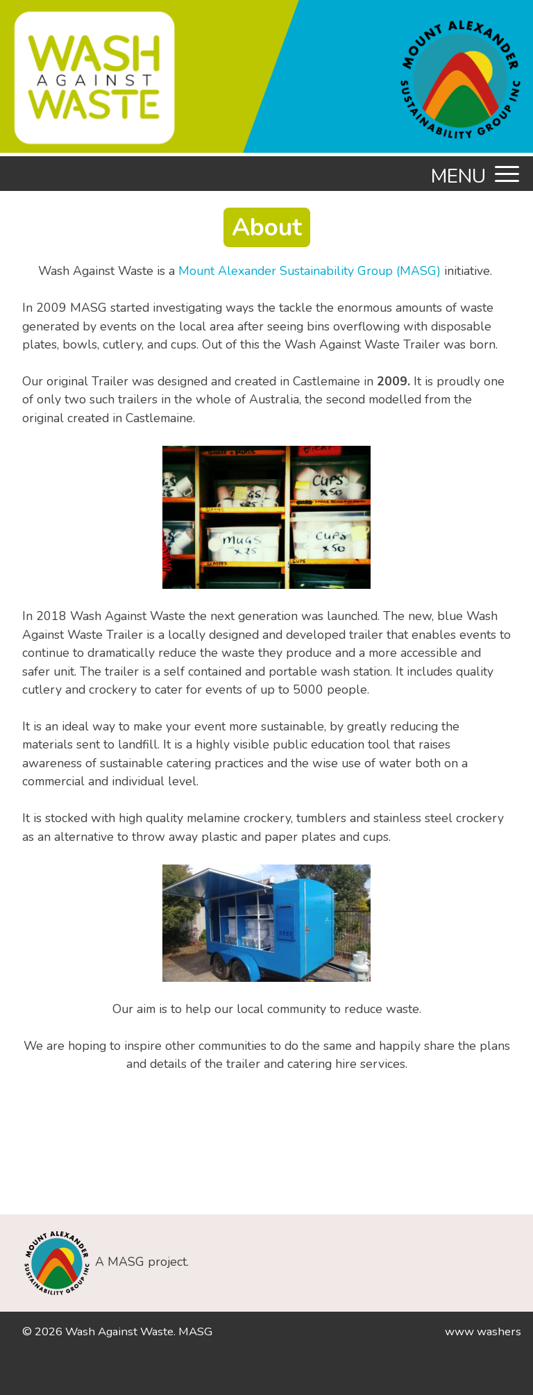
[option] (266, 84)
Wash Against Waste (119, 1331)
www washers (483, 1331)
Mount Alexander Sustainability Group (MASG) (309, 270)
